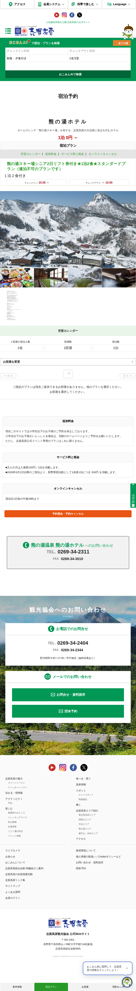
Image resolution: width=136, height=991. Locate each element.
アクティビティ (14, 822)
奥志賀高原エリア (87, 839)
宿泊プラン (51, 986)
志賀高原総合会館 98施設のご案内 (24, 892)
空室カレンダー (119, 986)
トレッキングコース (17, 841)
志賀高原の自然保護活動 (19, 898)
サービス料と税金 (73, 153)
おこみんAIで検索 (70, 74)
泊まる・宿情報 (14, 817)
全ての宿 (123, 43)
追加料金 (51, 153)
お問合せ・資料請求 (70, 719)
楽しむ (9, 832)
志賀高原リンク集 (15, 904)
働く (78, 828)
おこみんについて (15, 886)
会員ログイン (12, 921)
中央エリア (84, 848)
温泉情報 (81, 808)
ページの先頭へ (133, 498)
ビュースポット (86, 819)
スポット (81, 814)
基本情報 (17, 986)
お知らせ (10, 880)
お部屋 (85, 986)
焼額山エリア (85, 843)
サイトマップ (12, 910)
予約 (10, 827)
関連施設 (83, 823)
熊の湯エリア (85, 853)
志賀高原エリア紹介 (87, 834)
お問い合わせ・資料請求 (89, 886)
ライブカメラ (12, 874)
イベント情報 (14, 860)
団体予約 (70, 735)
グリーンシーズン (16, 807)
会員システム (51, 4)
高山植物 (12, 846)
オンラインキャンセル (102, 153)
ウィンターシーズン (17, 811)
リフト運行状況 (15, 855)
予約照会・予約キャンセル (68, 537)
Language (119, 4)
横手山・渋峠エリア (88, 857)
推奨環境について (86, 874)
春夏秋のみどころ (16, 837)
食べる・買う (83, 802)
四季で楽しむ (85, 4)
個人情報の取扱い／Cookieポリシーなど (98, 880)
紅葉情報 (12, 850)
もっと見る (120, 340)
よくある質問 (12, 916)
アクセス (20, 4)
